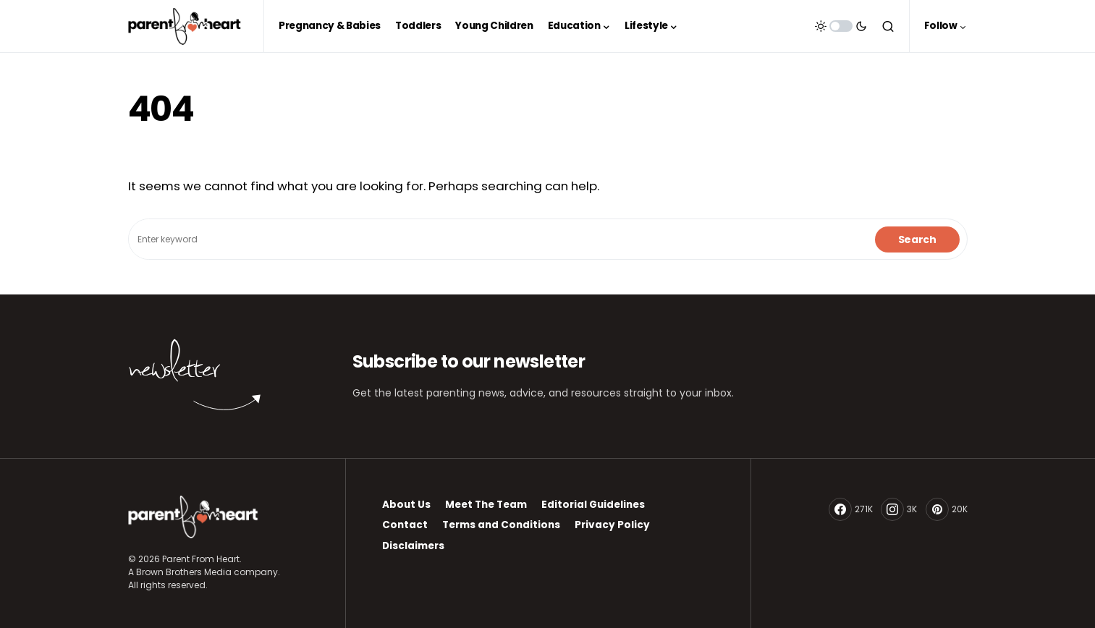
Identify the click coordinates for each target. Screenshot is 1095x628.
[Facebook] (851, 509)
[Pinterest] (947, 509)
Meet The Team (486, 505)
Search (917, 239)
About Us (406, 505)
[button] (841, 26)
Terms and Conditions (501, 525)
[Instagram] (899, 509)
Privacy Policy (612, 525)
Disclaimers (413, 546)
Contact (405, 525)
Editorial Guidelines (593, 505)
